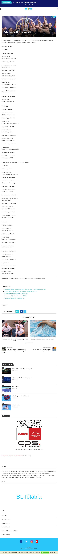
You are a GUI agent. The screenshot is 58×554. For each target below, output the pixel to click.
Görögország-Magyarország (15, 501)
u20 (43, 499)
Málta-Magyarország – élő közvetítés (21, 396)
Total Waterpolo (6, 527)
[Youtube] (32, 4)
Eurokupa (5, 305)
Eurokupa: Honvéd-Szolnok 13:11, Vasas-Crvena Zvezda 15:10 (21, 291)
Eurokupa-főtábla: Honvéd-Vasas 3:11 (14, 298)
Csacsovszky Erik (35, 501)
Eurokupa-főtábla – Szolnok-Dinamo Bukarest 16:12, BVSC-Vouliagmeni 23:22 (25, 289)
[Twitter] (27, 4)
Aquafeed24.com (6, 519)
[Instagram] (29, 4)
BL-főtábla (29, 497)
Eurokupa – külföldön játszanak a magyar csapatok (42, 339)
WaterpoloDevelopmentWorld (10, 531)
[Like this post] (17, 311)
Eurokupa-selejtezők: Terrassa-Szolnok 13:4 (16, 293)
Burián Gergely (32, 491)
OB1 (49, 499)
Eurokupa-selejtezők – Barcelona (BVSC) (15, 296)
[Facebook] (25, 4)
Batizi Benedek (15, 405)
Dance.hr (4, 515)
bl (49, 494)
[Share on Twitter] (24, 311)
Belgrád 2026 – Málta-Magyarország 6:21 (26, 2)
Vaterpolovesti (5, 523)
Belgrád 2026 (15, 387)
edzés (15, 492)
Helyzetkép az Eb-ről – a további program (22, 378)
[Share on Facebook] (21, 311)
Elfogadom (45, 552)
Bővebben (52, 552)
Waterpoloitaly (6, 534)
